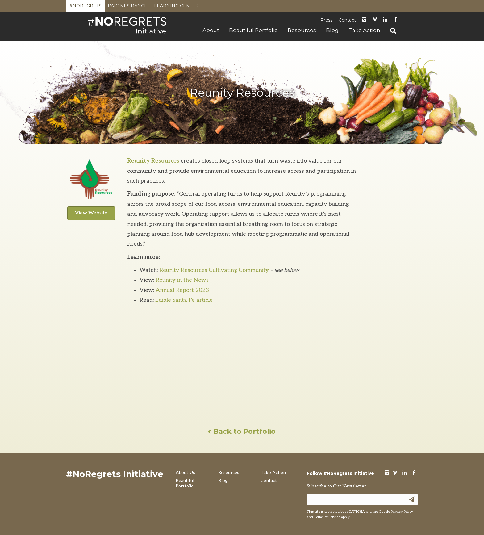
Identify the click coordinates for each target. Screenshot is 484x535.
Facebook (396, 20)
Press (326, 20)
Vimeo (375, 20)
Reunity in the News (182, 280)
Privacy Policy (402, 512)
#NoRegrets (85, 7)
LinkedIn (385, 20)
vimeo (395, 473)
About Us (185, 472)
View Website (91, 213)
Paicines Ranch (128, 7)
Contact (347, 20)
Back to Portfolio (242, 431)
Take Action (364, 30)
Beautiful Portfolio (253, 30)
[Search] (390, 31)
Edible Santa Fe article (184, 300)
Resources (302, 30)
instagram (364, 20)
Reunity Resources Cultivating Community (214, 270)
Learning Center (176, 7)
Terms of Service (327, 517)
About (210, 30)
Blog (332, 30)
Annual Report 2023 (182, 290)
